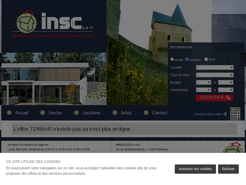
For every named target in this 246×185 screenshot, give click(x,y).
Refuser (228, 169)
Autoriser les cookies (195, 169)
